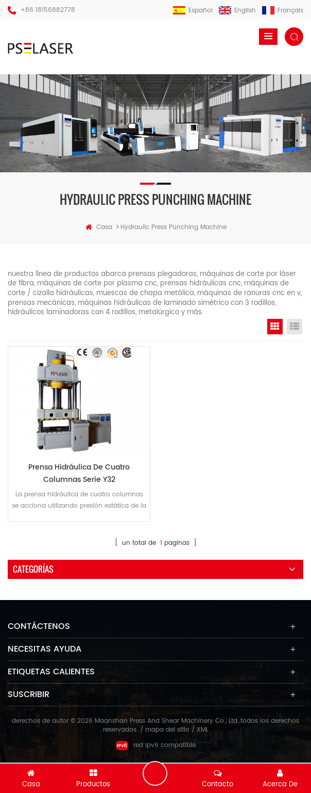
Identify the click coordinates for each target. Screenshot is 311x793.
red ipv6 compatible (156, 749)
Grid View (275, 327)
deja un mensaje (155, 772)
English (237, 10)
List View (294, 327)
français (282, 10)
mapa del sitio (167, 734)
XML (203, 734)
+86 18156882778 (48, 10)
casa (98, 228)
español (193, 10)
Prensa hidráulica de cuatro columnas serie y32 (79, 476)
